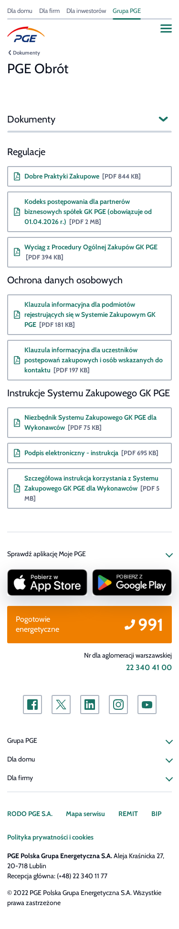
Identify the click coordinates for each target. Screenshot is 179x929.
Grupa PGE (127, 10)
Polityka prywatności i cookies (50, 837)
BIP (156, 813)
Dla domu (19, 10)
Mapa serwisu (85, 813)
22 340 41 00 (149, 667)
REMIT (128, 813)
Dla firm (49, 10)
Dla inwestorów (86, 10)
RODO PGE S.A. (30, 813)
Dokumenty (26, 52)
